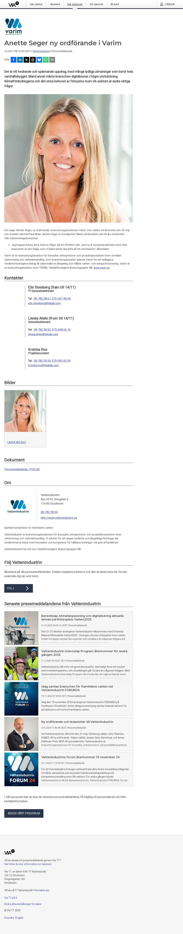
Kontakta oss (42, 890)
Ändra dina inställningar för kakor (23, 904)
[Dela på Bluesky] (39, 60)
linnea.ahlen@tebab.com (43, 334)
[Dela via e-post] (52, 60)
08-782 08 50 (49, 512)
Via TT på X (10, 897)
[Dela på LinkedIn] (20, 60)
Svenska (9, 917)
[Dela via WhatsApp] (46, 60)
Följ (18, 588)
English (19, 917)
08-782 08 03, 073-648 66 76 (52, 329)
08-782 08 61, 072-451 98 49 (52, 298)
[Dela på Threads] (33, 60)
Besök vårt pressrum (24, 813)
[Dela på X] (26, 60)
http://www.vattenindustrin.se (59, 518)
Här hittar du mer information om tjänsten (27, 864)
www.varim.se (102, 267)
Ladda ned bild (16, 442)
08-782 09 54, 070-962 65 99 (52, 360)
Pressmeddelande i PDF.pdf (22, 469)
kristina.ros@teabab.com (43, 365)
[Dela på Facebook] (13, 60)
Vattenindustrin (41, 51)
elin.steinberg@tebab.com (44, 303)
